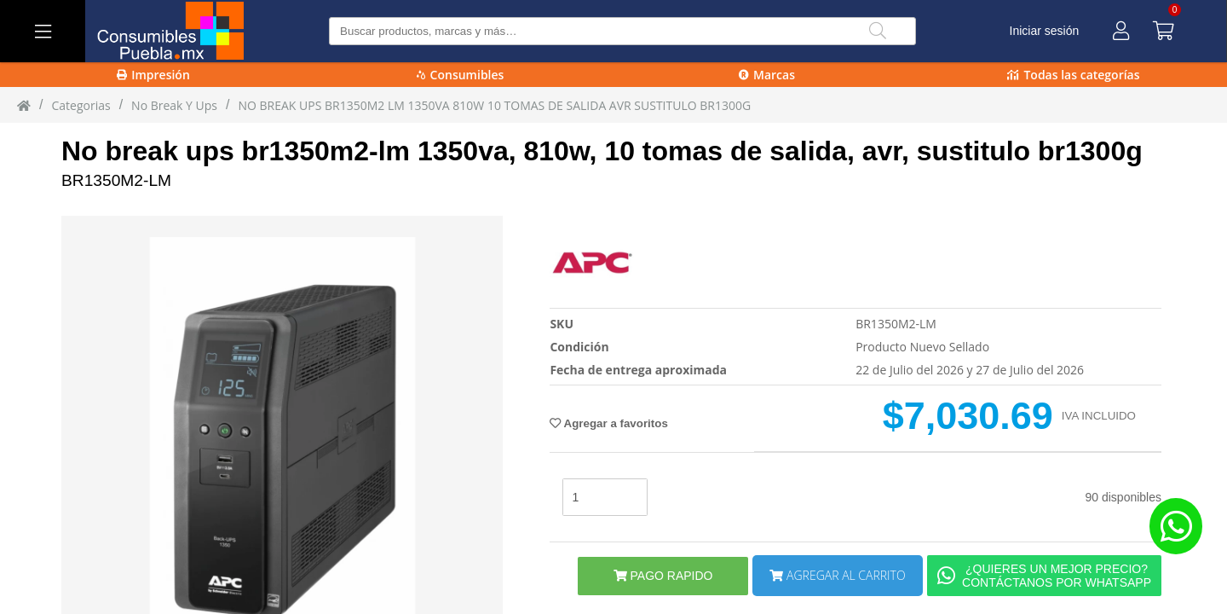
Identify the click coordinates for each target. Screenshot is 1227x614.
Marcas (767, 75)
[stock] (605, 497)
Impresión (153, 75)
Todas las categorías (1073, 75)
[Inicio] (24, 105)
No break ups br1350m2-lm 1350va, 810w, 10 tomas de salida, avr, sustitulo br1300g (602, 151)
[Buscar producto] (622, 31)
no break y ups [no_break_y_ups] (174, 105)
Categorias (80, 105)
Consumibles (460, 75)
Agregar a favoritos (608, 423)
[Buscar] (877, 31)
